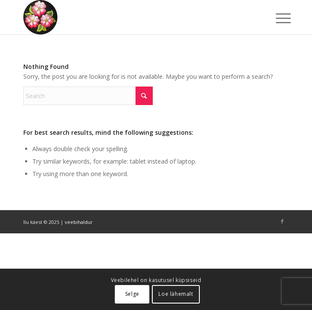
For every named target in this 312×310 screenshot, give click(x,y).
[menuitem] (276, 18)
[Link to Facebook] (282, 221)
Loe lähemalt (175, 294)
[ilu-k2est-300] (129, 17)
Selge (132, 294)
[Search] (88, 96)
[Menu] (276, 18)
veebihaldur (79, 222)
